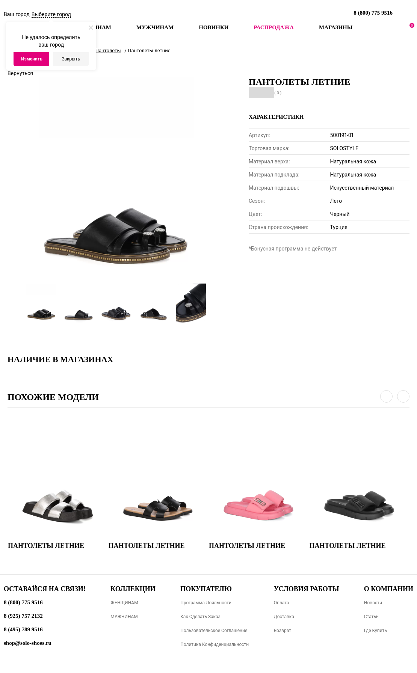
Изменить (31, 59)
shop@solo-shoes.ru (27, 643)
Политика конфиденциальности (214, 644)
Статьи (371, 616)
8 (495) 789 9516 (23, 629)
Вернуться (20, 73)
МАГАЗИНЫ (335, 27)
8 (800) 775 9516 (373, 13)
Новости (373, 602)
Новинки (213, 27)
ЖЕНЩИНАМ (124, 602)
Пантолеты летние (46, 545)
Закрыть (71, 59)
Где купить (375, 630)
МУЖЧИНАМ (124, 616)
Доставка (284, 616)
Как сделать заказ (200, 616)
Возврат (282, 630)
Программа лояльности (205, 602)
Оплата (281, 602)
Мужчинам (155, 27)
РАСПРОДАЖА (274, 27)
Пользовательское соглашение (213, 630)
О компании (388, 589)
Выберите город (51, 14)
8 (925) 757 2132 (23, 616)
